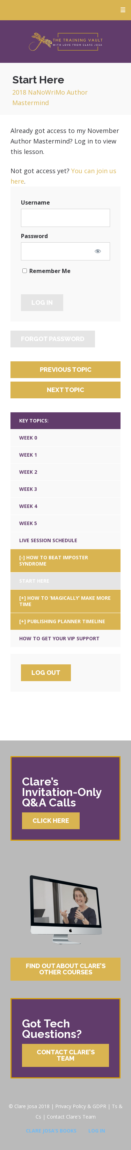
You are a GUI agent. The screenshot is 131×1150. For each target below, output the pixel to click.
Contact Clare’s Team (66, 1055)
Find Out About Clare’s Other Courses (65, 969)
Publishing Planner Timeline (66, 621)
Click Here (50, 820)
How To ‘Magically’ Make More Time (65, 601)
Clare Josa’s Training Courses (65, 41)
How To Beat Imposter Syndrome (53, 560)
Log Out (45, 672)
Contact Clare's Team (71, 1116)
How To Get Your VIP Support (59, 638)
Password (34, 236)
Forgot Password (53, 338)
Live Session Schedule (48, 540)
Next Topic (65, 389)
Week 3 (28, 489)
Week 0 (28, 437)
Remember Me (46, 271)
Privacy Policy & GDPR (80, 1106)
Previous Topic (66, 369)
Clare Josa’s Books (51, 1130)
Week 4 (28, 506)
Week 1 (28, 454)
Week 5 (28, 523)
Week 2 (28, 472)
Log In (96, 1130)
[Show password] (98, 251)
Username (35, 202)
